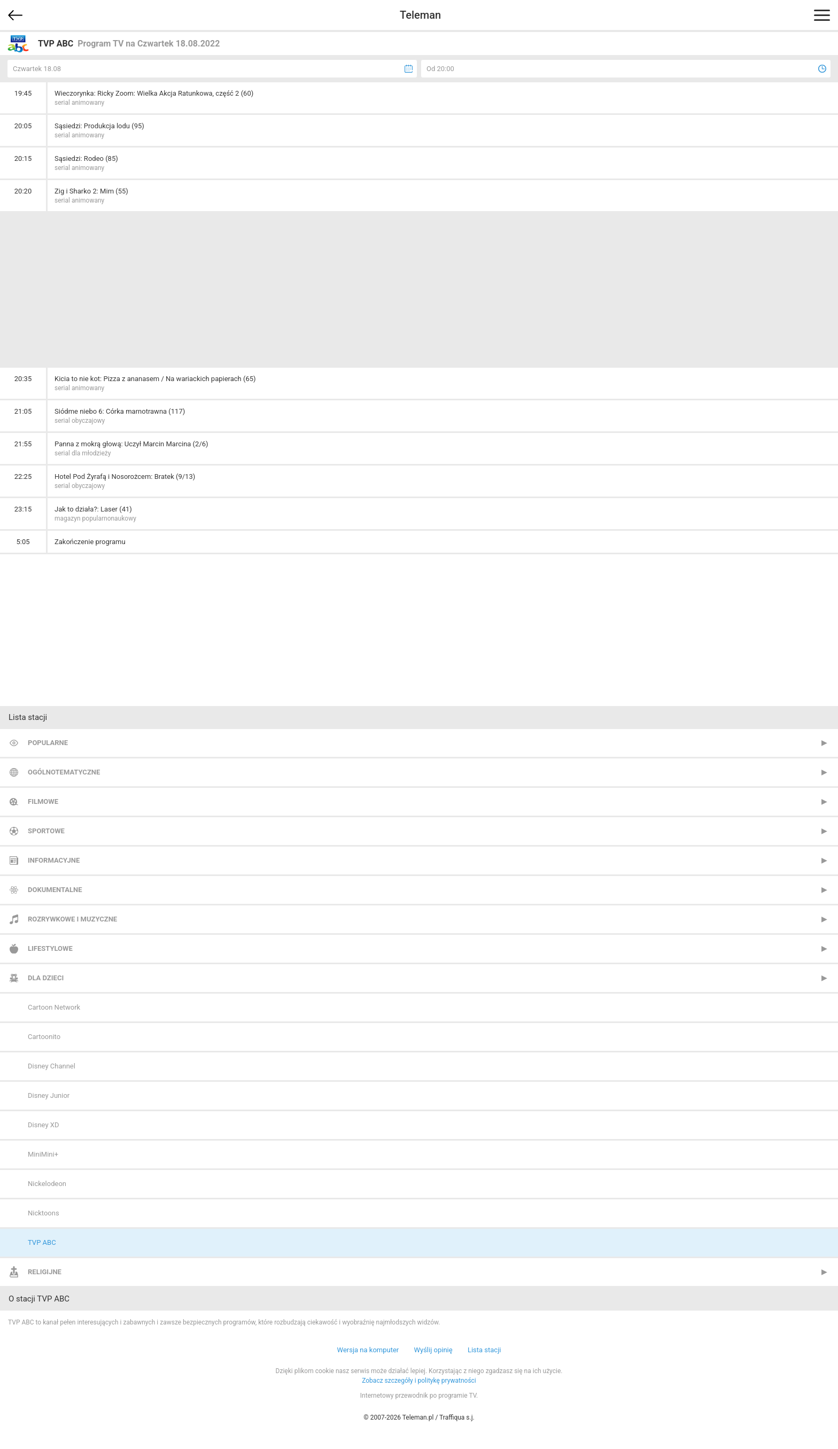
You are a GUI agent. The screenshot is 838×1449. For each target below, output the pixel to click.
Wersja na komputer (368, 1350)
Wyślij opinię (433, 1350)
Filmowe (43, 801)
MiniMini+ (43, 1154)
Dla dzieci (46, 978)
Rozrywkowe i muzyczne (72, 919)
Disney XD (43, 1125)
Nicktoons (43, 1213)
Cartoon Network (54, 1007)
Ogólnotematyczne (64, 772)
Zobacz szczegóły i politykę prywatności (419, 1380)
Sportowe (46, 831)
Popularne (48, 743)
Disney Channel (51, 1066)
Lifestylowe (50, 948)
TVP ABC (42, 1242)
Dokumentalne (55, 890)
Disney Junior (48, 1095)
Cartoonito (44, 1037)
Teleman (420, 15)
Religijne (44, 1272)
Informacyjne (54, 860)
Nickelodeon (47, 1184)
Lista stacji (484, 1350)
